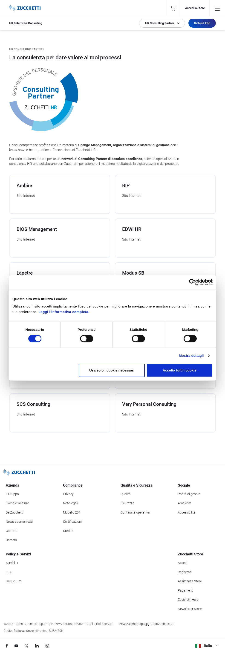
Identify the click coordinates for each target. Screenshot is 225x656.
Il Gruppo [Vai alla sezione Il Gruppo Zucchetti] (12, 494)
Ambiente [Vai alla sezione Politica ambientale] (184, 503)
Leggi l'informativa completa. (63, 312)
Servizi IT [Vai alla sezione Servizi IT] (12, 563)
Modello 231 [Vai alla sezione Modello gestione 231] (72, 512)
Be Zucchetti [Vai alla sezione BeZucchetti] (14, 512)
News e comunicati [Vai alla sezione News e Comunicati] (19, 521)
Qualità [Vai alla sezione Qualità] (126, 494)
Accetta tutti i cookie (179, 370)
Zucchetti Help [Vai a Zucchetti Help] (188, 599)
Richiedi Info (202, 23)
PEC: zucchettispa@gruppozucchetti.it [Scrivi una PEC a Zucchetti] (146, 624)
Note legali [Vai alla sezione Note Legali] (70, 503)
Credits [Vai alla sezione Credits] (68, 531)
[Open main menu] (217, 8)
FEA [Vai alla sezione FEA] (9, 572)
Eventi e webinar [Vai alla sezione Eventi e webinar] (17, 503)
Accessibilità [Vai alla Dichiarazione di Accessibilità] (187, 512)
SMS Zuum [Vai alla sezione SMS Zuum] (13, 581)
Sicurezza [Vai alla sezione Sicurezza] (127, 503)
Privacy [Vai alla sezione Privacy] (68, 494)
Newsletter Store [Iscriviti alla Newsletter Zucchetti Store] (190, 609)
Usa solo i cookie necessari (111, 370)
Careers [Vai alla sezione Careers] (11, 540)
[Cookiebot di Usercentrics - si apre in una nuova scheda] (192, 282)
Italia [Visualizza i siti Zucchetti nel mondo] (206, 646)
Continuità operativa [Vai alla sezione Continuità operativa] (135, 512)
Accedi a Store (195, 8)
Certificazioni (72, 521)
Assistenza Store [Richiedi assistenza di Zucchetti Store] (190, 581)
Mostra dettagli (191, 355)
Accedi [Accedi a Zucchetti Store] (182, 563)
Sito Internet (26, 196)
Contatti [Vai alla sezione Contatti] (11, 531)
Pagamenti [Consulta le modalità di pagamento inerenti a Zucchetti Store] (185, 590)
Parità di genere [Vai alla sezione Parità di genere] (189, 494)
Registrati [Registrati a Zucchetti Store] (185, 572)
